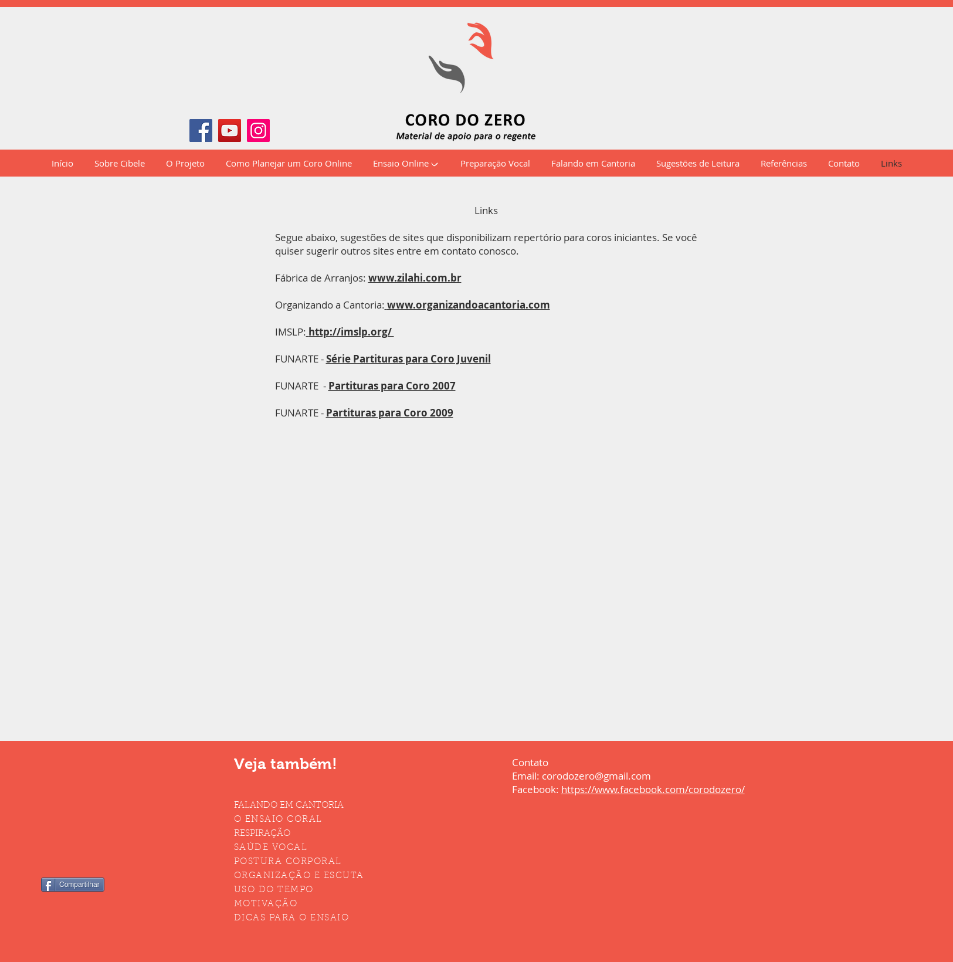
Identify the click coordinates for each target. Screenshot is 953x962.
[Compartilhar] (72, 885)
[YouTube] (229, 130)
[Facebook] (200, 130)
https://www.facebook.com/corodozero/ (653, 789)
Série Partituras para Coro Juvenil (408, 358)
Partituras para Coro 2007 (392, 385)
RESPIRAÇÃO (262, 833)
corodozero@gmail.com (596, 776)
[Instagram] (258, 130)
